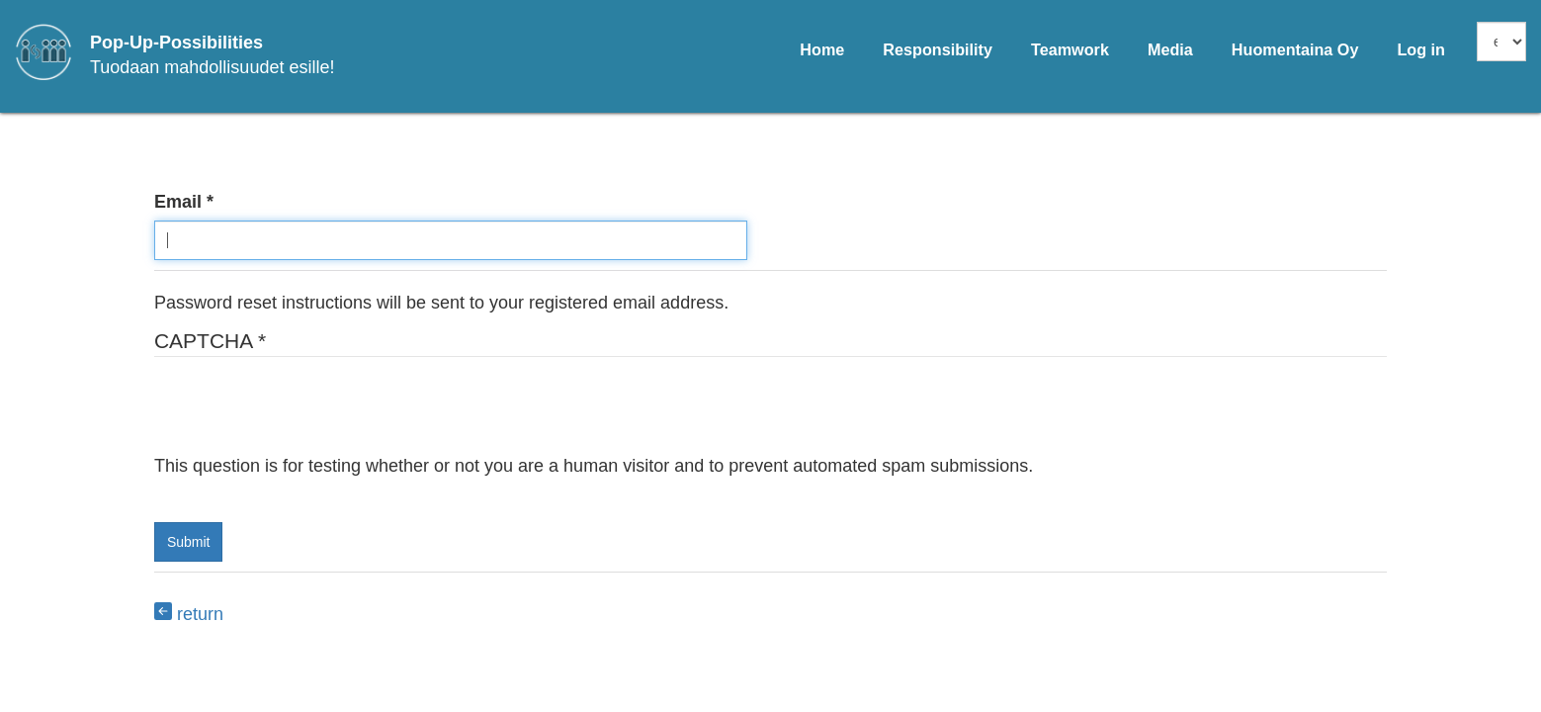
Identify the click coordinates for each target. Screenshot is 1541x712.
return (188, 614)
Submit (189, 542)
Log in (1421, 49)
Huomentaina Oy (1295, 49)
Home (822, 49)
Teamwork (1070, 49)
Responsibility (937, 49)
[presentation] (304, 415)
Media (1170, 49)
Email (178, 202)
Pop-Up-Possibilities (176, 42)
